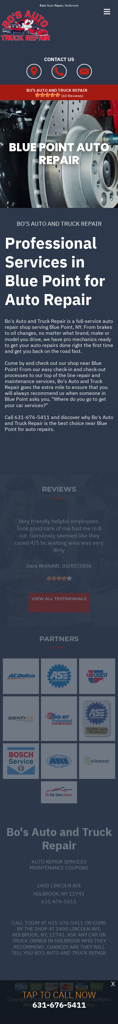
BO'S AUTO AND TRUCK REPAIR (59, 223)
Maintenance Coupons (59, 874)
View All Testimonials (59, 605)
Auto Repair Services (59, 868)
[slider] (47, 94)
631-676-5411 (32, 417)
